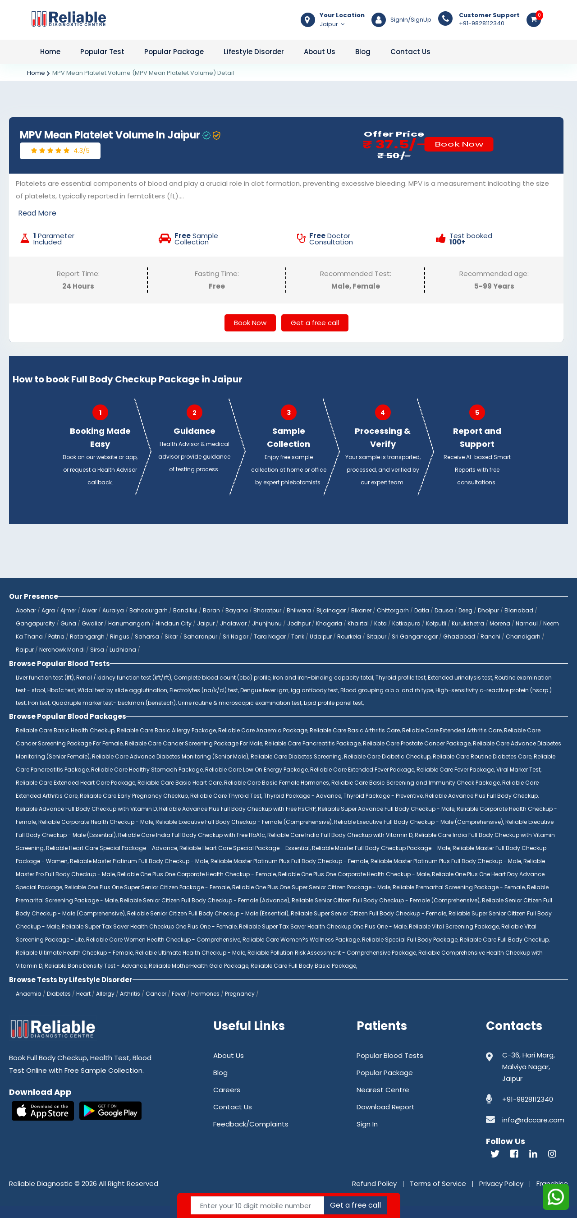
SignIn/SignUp (410, 20)
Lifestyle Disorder (254, 51)
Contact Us (410, 51)
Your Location (342, 15)
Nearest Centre (383, 1089)
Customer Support (489, 15)
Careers (226, 1089)
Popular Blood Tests (390, 1055)
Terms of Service (438, 1183)
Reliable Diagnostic (41, 1183)
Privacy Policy (501, 1183)
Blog (363, 51)
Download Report (386, 1107)
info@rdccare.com (533, 1120)
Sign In (367, 1124)
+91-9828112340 (489, 19)
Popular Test (102, 51)
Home (50, 51)
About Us (319, 51)
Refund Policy (374, 1183)
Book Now (459, 144)
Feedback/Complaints (250, 1124)
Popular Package (174, 51)
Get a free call (315, 322)
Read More (37, 213)
